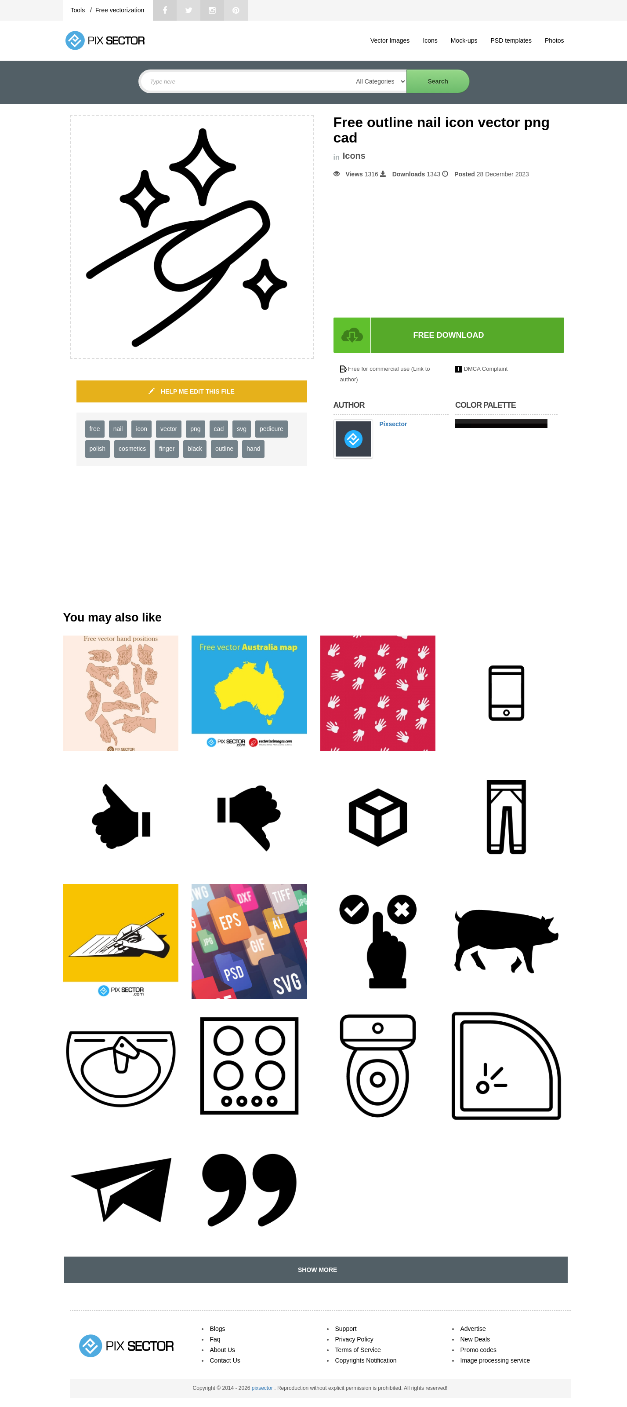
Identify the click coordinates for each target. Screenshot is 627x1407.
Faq (215, 1339)
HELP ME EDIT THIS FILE (192, 391)
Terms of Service (358, 1349)
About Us (223, 1349)
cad (219, 428)
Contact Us (225, 1360)
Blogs (217, 1328)
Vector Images (390, 40)
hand (253, 448)
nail (118, 428)
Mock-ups (464, 40)
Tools (79, 10)
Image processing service (495, 1360)
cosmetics (132, 448)
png (195, 428)
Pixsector (393, 424)
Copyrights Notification (366, 1360)
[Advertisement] (407, 248)
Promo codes (478, 1349)
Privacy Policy (354, 1339)
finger (166, 448)
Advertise (473, 1328)
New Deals (475, 1339)
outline (224, 448)
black (195, 448)
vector (168, 428)
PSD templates (511, 40)
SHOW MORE (315, 1269)
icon (141, 428)
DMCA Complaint (486, 368)
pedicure (271, 428)
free (95, 428)
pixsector (263, 1388)
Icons (430, 40)
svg (241, 428)
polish (98, 448)
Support (346, 1328)
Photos (554, 40)
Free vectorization (119, 10)
